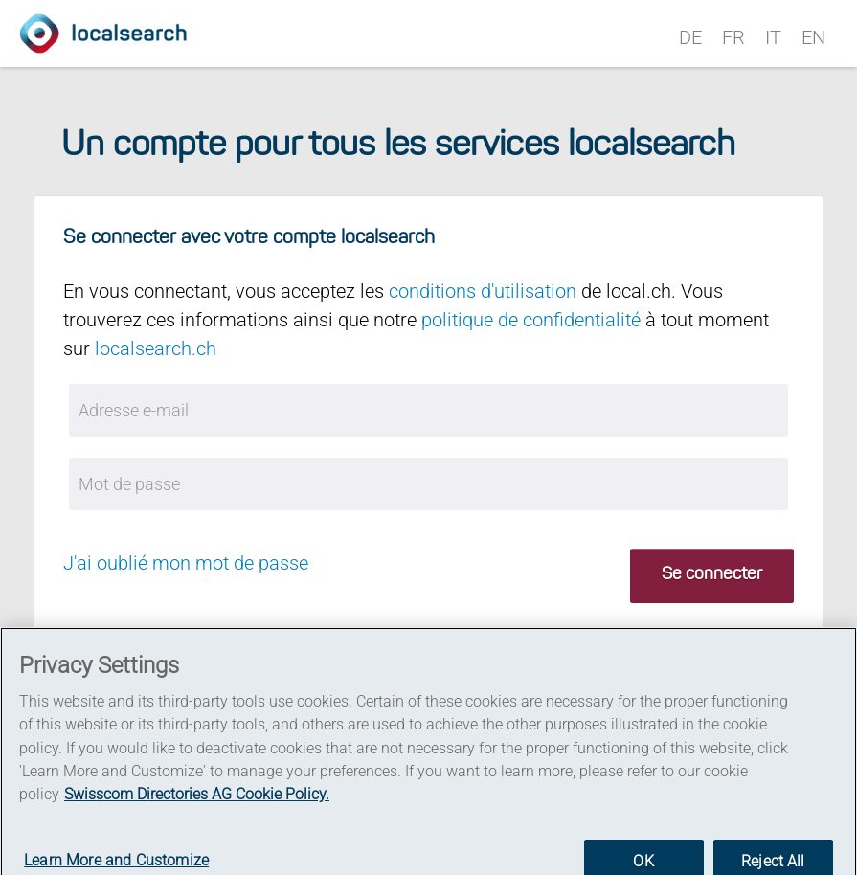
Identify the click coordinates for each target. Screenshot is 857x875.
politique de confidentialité (531, 319)
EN (813, 37)
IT (773, 37)
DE (690, 37)
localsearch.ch (155, 348)
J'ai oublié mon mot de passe (185, 562)
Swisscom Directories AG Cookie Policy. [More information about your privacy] (196, 802)
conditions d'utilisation (482, 291)
